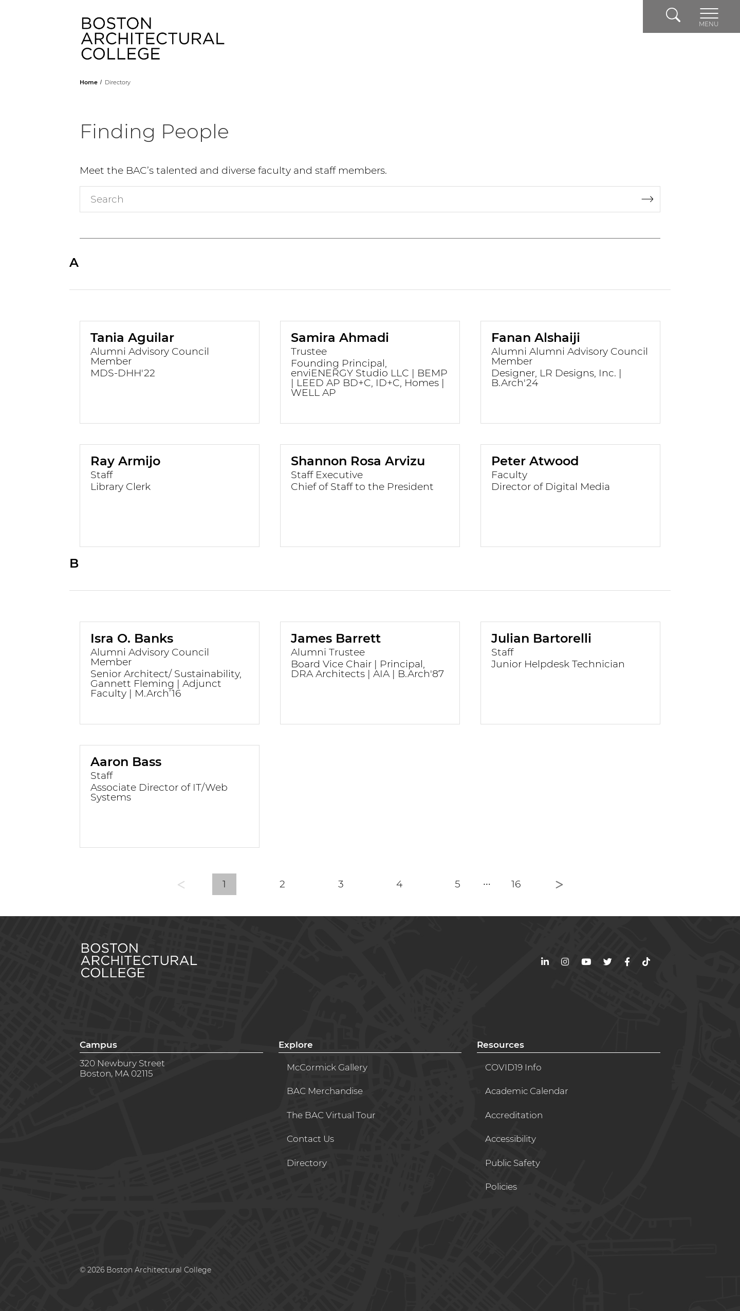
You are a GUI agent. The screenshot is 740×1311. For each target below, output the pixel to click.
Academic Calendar (526, 1091)
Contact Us (310, 1139)
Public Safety (512, 1163)
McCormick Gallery (327, 1067)
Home (89, 82)
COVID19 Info (513, 1067)
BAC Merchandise (325, 1091)
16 (516, 884)
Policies (501, 1186)
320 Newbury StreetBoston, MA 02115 (122, 1068)
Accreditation (514, 1115)
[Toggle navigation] (708, 16)
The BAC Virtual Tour (331, 1115)
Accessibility (510, 1139)
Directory (307, 1163)
